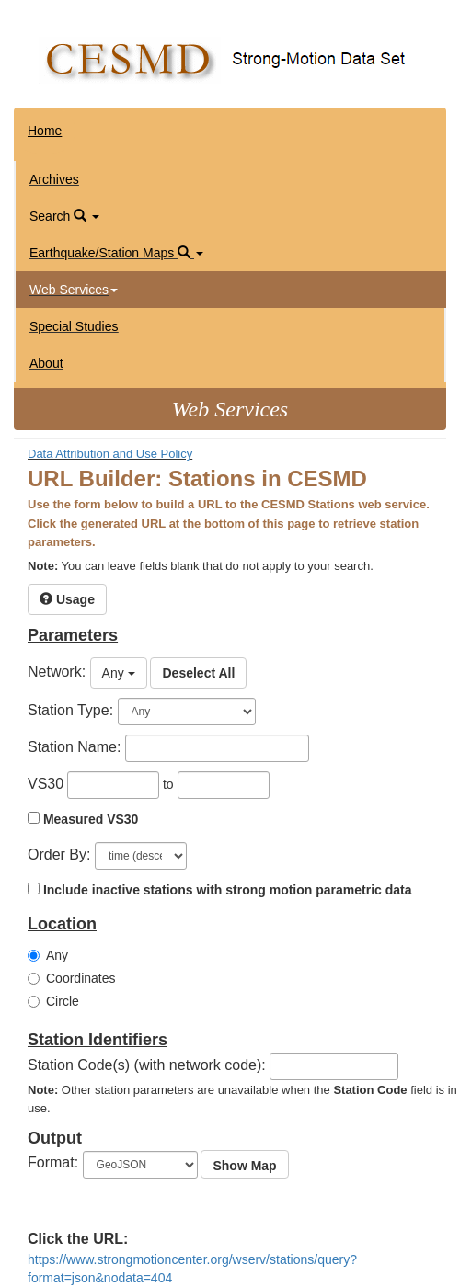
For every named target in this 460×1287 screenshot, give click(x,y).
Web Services (73, 289)
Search (64, 216)
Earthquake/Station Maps (116, 252)
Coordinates (72, 978)
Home (45, 130)
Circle (53, 1001)
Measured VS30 (91, 819)
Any (48, 955)
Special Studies (74, 326)
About (46, 363)
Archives (54, 179)
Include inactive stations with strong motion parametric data (227, 890)
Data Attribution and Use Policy (110, 454)
